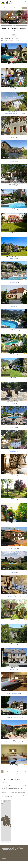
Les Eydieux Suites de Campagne (13, 693)
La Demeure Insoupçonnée (13, 330)
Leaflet (2, 841)
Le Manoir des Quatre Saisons (12, 596)
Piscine (5, 40)
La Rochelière (12, 475)
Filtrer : (2, 38)
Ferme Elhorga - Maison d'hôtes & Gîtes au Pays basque (13, 113)
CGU (8, 856)
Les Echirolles (12, 765)
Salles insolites (19, 856)
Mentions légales (4, 856)
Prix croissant (5, 41)
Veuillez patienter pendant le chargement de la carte (5, 821)
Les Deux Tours (13, 64)
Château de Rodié (13, 645)
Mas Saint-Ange (13, 427)
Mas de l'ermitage (13, 451)
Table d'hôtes (11, 40)
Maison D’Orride (13, 161)
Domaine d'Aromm (12, 548)
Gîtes (14, 856)
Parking (17, 40)
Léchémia (13, 137)
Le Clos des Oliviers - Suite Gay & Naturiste (12, 717)
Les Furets (13, 306)
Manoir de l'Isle (13, 379)
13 (8, 774)
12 (5, 774)
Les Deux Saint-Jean (12, 620)
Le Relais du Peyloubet (13, 282)
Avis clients (19, 41)
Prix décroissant (12, 41)
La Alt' (13, 89)
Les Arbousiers (13, 500)
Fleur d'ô (12, 524)
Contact (11, 856)
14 (11, 774)
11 (2, 774)
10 (25, 771)
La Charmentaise (13, 354)
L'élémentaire (12, 669)
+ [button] (2, 801)
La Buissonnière (13, 572)
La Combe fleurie (13, 258)
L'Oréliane (13, 185)
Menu (24, 8)
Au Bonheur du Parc (13, 234)
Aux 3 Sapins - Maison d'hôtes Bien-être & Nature (13, 741)
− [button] (2, 802)
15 (15, 774)
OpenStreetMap (6, 841)
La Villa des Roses (13, 209)
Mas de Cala (13, 403)
